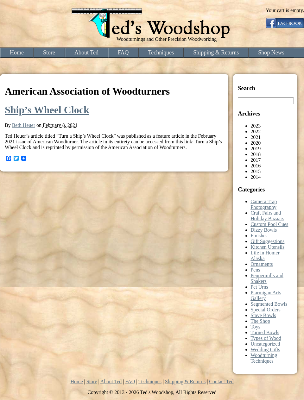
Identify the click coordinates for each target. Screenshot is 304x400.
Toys (255, 326)
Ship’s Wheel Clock (47, 110)
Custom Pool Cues (269, 224)
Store (49, 52)
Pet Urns (259, 287)
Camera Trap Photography (263, 204)
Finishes (258, 235)
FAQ (123, 52)
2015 (255, 171)
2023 (255, 125)
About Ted (86, 52)
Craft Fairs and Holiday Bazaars (267, 215)
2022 (255, 131)
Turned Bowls (264, 332)
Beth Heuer (23, 125)
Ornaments (261, 264)
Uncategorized (265, 344)
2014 (255, 177)
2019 (255, 148)
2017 (255, 160)
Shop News (271, 52)
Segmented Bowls (268, 304)
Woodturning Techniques (263, 358)
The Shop (260, 321)
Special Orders (265, 309)
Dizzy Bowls (263, 230)
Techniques (161, 52)
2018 (255, 154)
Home (17, 52)
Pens (255, 269)
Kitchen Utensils (267, 247)
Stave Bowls (263, 315)
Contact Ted (221, 381)
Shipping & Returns (216, 52)
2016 (255, 165)
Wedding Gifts (265, 349)
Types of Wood (265, 338)
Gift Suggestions (267, 241)
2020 (255, 143)
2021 (255, 137)
